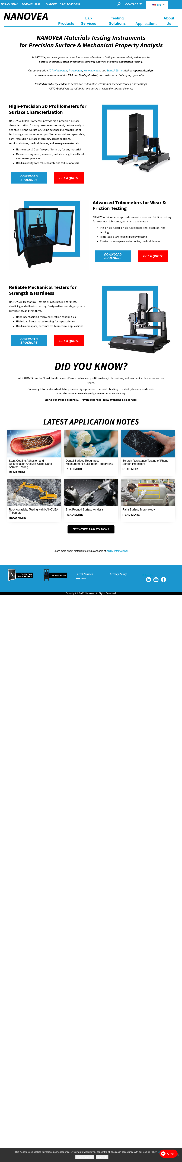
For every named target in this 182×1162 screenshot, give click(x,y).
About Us (169, 20)
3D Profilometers (57, 70)
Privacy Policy (118, 574)
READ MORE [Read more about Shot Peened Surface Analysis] (74, 514)
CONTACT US (133, 4)
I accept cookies (85, 1157)
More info (102, 1157)
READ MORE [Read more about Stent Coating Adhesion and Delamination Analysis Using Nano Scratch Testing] (17, 472)
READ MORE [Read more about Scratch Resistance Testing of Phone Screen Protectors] (131, 469)
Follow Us (147, 575)
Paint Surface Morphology (138, 509)
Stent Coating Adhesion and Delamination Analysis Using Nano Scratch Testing (30, 463)
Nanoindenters (92, 70)
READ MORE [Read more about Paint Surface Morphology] (131, 514)
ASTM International (117, 551)
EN (156, 4)
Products (81, 578)
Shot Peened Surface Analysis (85, 509)
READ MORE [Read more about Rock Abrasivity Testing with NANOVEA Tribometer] (17, 517)
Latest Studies (84, 574)
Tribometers (75, 70)
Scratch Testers (115, 70)
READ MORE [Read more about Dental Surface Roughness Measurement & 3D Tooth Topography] (74, 469)
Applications (146, 23)
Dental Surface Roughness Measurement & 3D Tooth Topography (89, 462)
